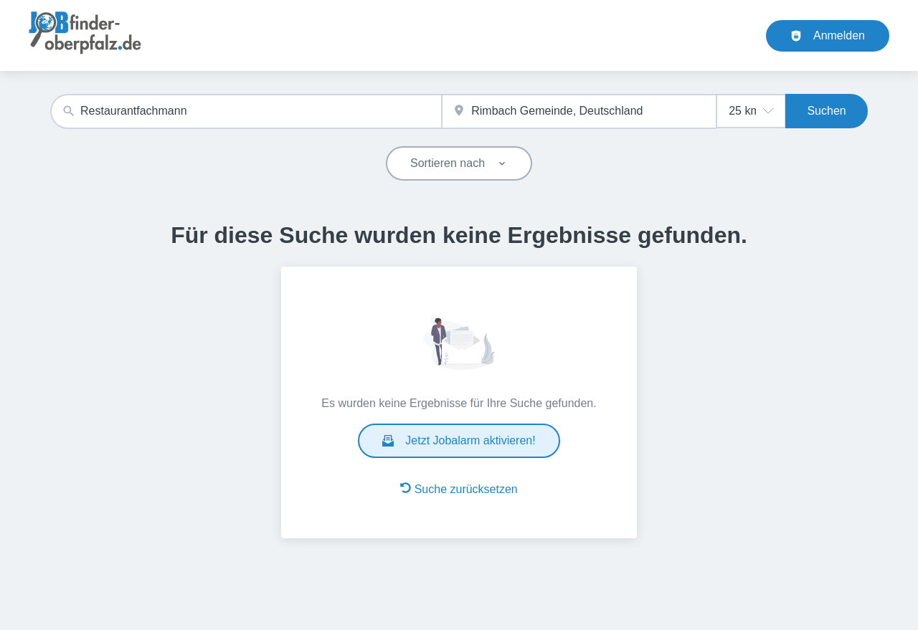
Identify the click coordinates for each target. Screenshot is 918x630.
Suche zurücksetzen (459, 488)
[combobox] (246, 111)
